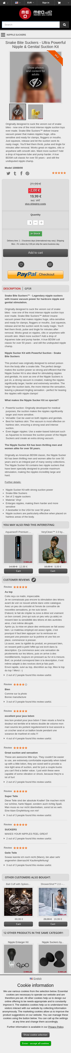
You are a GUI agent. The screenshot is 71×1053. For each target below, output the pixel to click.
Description (12, 288)
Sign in (45, 2)
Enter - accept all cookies (35, 1043)
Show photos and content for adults (35, 78)
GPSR (28, 288)
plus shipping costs (35, 203)
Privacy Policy (55, 1026)
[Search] (64, 24)
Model (8, 168)
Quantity (35, 214)
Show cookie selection (35, 1034)
